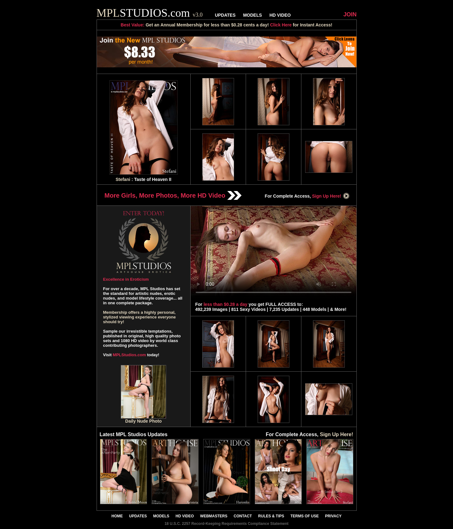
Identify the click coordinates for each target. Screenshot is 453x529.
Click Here (280, 24)
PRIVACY (333, 516)
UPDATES (225, 15)
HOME (117, 516)
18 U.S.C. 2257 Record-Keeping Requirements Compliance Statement (226, 523)
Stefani (122, 179)
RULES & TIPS (271, 516)
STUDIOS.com (150, 13)
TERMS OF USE (304, 516)
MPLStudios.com (129, 354)
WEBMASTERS (213, 516)
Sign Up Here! (331, 196)
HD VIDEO (280, 15)
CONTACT (243, 516)
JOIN (349, 14)
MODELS (252, 15)
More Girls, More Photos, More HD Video (173, 195)
